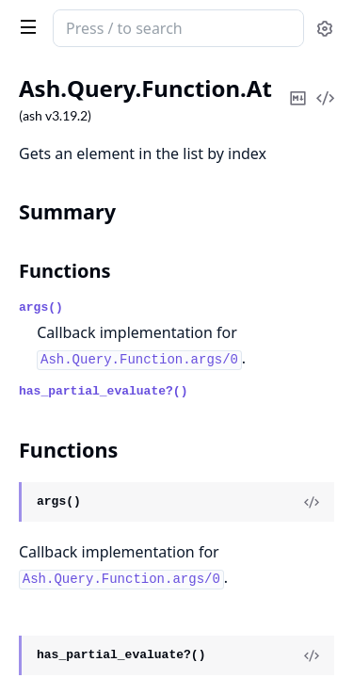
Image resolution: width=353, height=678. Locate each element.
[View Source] (311, 501)
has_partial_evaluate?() (103, 391)
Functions (65, 270)
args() (41, 307)
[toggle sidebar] (24, 26)
